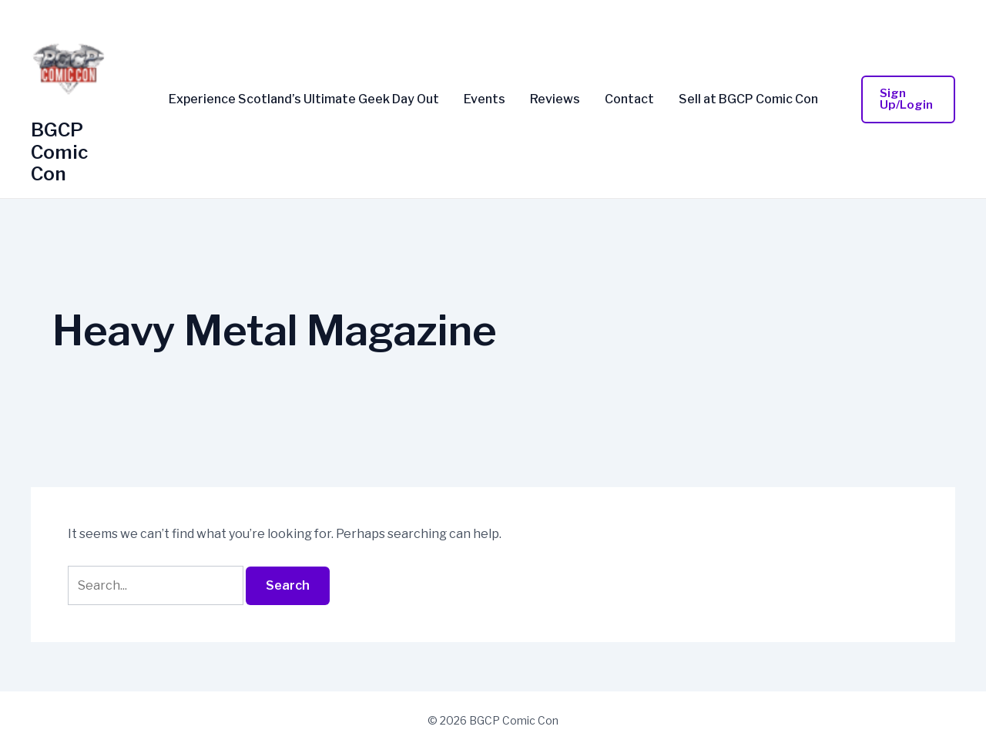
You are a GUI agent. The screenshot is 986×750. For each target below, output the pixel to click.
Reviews (555, 99)
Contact (629, 99)
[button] (908, 99)
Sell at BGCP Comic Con (748, 99)
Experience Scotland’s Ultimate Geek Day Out (304, 99)
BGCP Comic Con (59, 152)
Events (484, 99)
